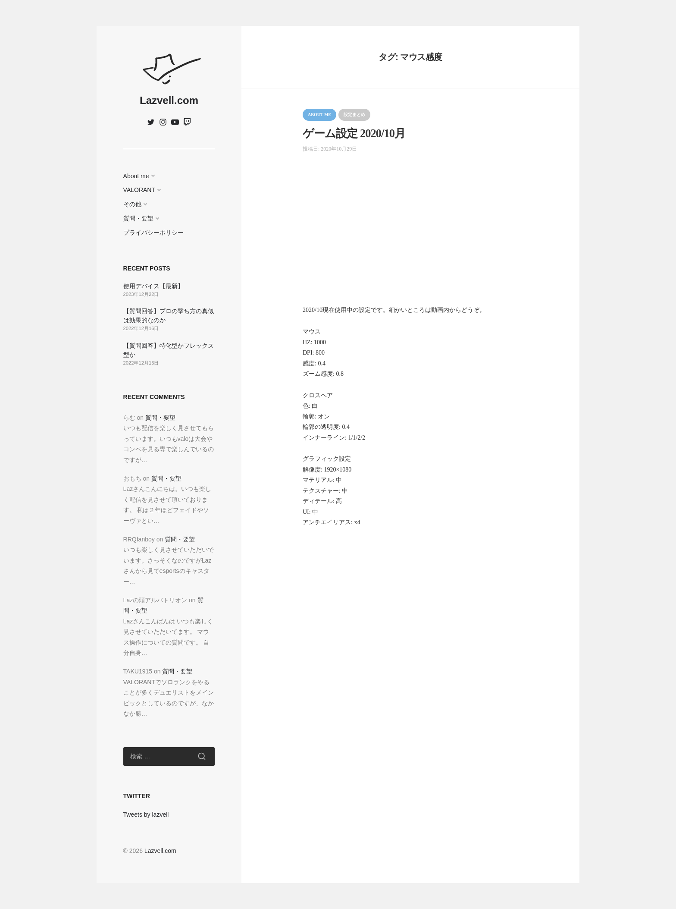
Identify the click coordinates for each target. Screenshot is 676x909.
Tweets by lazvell (146, 814)
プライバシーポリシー (153, 232)
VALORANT (139, 189)
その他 (132, 204)
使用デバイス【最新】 (153, 286)
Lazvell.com (169, 100)
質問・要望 (138, 218)
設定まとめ (354, 114)
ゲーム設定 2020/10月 (354, 133)
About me (136, 176)
